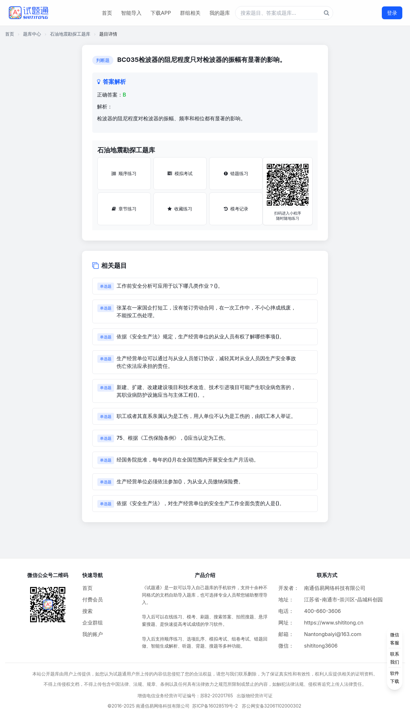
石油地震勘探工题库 (70, 34)
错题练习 (236, 173)
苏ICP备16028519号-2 (215, 706)
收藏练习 (180, 208)
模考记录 (236, 208)
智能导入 (131, 13)
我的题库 (219, 13)
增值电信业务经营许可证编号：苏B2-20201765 (185, 695)
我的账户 (92, 634)
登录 (392, 13)
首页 (107, 13)
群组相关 (190, 13)
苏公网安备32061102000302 (271, 706)
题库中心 (32, 34)
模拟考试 (180, 173)
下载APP (161, 13)
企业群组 (92, 622)
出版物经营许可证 (255, 695)
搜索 (87, 611)
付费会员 (92, 599)
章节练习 (124, 208)
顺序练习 (123, 173)
